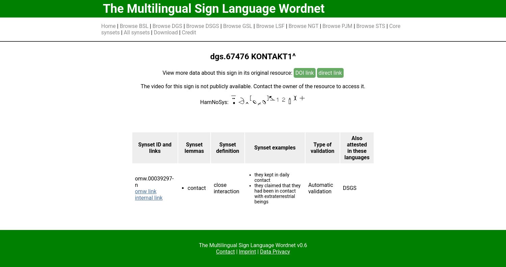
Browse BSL (134, 26)
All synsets (137, 32)
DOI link (304, 73)
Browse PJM (337, 26)
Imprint (247, 251)
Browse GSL (237, 26)
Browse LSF (270, 26)
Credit (189, 32)
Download (166, 32)
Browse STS (370, 26)
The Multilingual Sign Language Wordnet (214, 9)
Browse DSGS (202, 26)
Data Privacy (275, 251)
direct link (330, 73)
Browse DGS (167, 26)
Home (108, 26)
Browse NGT (304, 26)
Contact (225, 251)
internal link (149, 198)
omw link (146, 191)
